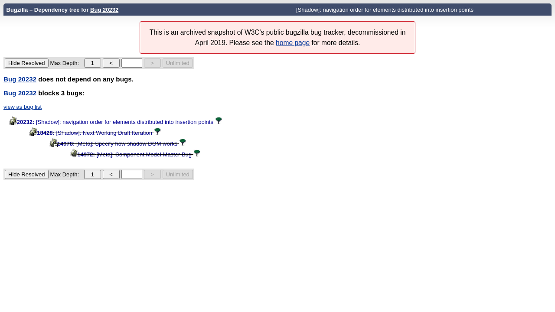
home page (293, 42)
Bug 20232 (104, 9)
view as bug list (22, 107)
